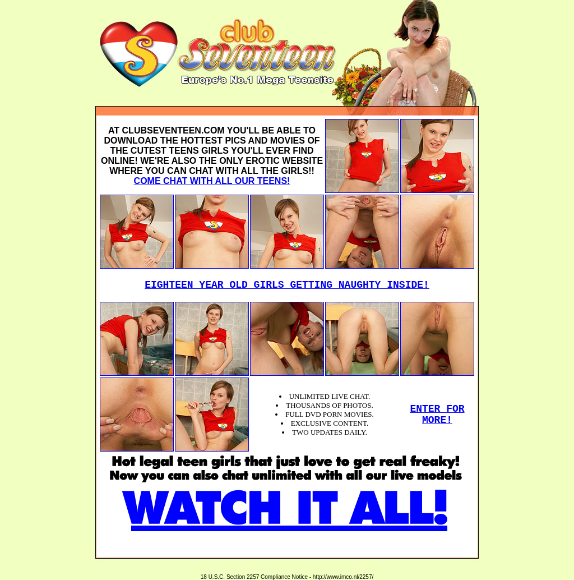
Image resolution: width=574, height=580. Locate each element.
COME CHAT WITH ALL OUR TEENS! (212, 181)
